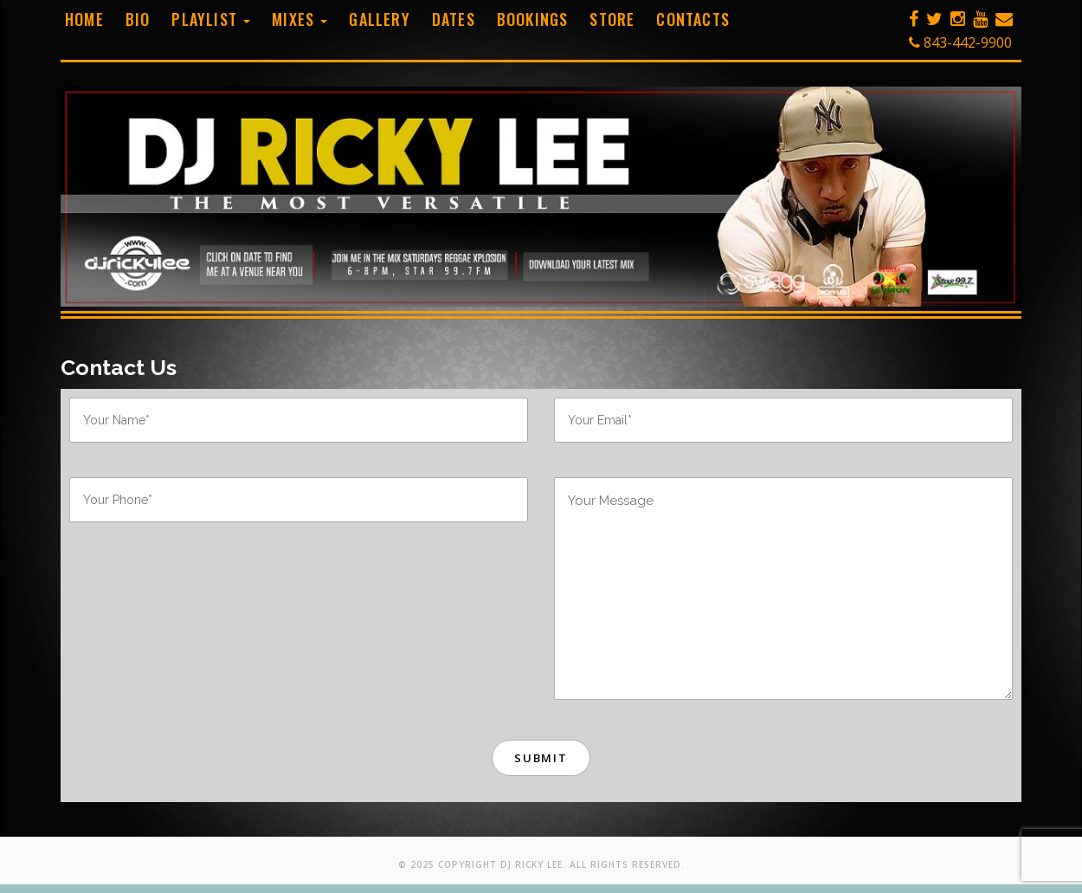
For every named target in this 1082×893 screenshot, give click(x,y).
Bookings (533, 19)
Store (611, 19)
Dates (453, 19)
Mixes (299, 19)
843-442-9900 (960, 42)
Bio (138, 19)
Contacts (693, 19)
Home (84, 19)
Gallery (379, 19)
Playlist (210, 19)
